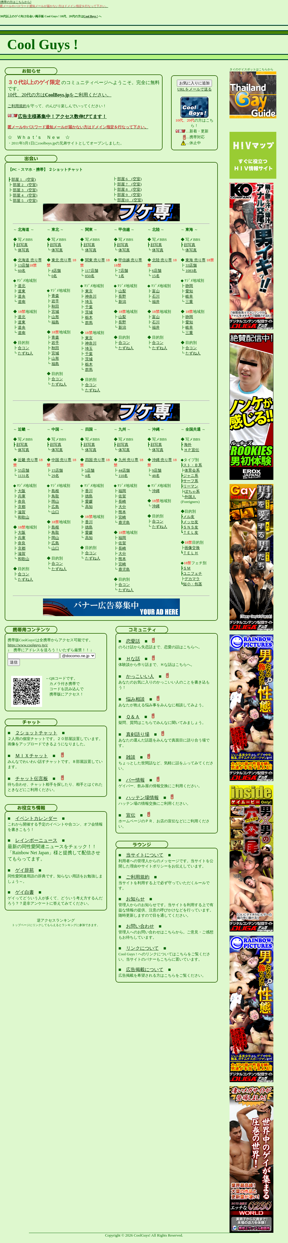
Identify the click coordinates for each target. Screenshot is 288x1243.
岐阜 (189, 296)
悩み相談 (135, 699)
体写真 (23, 250)
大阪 (21, 491)
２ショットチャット (36, 732)
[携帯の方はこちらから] (15, 2)
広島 (55, 506)
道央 (21, 296)
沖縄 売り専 (162, 460)
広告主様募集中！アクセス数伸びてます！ (62, 116)
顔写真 (22, 245)
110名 (123, 475)
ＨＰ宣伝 (191, 450)
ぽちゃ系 (192, 491)
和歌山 (23, 517)
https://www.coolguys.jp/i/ (28, 645)
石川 (156, 296)
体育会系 (192, 470)
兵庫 (21, 496)
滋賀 (21, 512)
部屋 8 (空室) (129, 189)
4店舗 (56, 270)
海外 (188, 444)
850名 (90, 276)
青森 (55, 296)
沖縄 (156, 491)
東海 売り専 (195, 260)
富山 (156, 291)
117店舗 (91, 270)
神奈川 (90, 296)
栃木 (89, 317)
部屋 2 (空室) (25, 185)
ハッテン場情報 (142, 797)
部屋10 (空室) (130, 200)
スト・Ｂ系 (192, 465)
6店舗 (157, 270)
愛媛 (89, 501)
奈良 (21, 501)
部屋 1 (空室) (23, 179)
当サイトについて (144, 854)
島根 (55, 491)
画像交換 (192, 547)
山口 (55, 512)
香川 (89, 491)
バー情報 (135, 779)
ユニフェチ (192, 573)
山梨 (122, 291)
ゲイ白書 (24, 892)
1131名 (23, 475)
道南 (21, 301)
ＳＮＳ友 (190, 527)
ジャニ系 (190, 475)
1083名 (191, 270)
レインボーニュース (36, 840)
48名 (156, 475)
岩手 (55, 301)
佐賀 (122, 496)
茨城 (89, 312)
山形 (55, 317)
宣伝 (130, 815)
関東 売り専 (95, 260)
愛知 (189, 291)
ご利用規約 (17, 106)
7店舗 (123, 270)
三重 (189, 301)
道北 (21, 286)
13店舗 (23, 265)
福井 (156, 301)
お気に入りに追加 (194, 83)
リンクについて (142, 948)
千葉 (89, 307)
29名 (55, 475)
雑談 (130, 757)
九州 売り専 (128, 460)
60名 (21, 270)
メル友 (188, 516)
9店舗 (157, 470)
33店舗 (191, 265)
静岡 (189, 286)
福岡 (122, 491)
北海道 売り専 (30, 260)
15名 (156, 276)
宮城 (55, 311)
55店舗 (23, 470)
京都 (21, 506)
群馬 (89, 322)
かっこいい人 (140, 676)
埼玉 (89, 301)
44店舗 (124, 470)
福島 (55, 322)
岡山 (55, 501)
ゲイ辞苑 (24, 870)
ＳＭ (187, 568)
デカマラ (192, 579)
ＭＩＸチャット (31, 755)
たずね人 (25, 353)
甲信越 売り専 (130, 260)
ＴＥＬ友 (190, 532)
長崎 (122, 501)
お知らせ (135, 898)
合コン (23, 348)
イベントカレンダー (36, 818)
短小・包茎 (192, 584)
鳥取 (55, 496)
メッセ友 (190, 522)
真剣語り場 (137, 734)
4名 (88, 475)
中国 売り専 (61, 460)
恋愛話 (133, 641)
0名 (54, 276)
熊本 (122, 512)
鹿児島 (124, 522)
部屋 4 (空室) (25, 195)
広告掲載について (144, 969)
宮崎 (122, 517)
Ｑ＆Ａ (133, 716)
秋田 (55, 306)
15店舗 (57, 470)
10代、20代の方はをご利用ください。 (59, 94)
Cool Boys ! (91, 16)
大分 (122, 506)
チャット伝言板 (31, 778)
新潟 (122, 301)
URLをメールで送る (194, 89)
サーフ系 (190, 481)
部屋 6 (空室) (129, 179)
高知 (89, 506)
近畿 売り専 (28, 460)
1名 (121, 276)
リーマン (190, 486)
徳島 (89, 496)
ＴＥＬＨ (190, 553)
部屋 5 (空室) (25, 200)
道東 (21, 291)
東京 (89, 291)
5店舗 (90, 470)
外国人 (190, 497)
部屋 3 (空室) (25, 190)
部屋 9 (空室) (129, 194)
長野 (122, 296)
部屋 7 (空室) (129, 184)
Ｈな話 (133, 658)
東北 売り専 (61, 260)
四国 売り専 (95, 460)
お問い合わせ (140, 926)
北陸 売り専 (162, 260)
